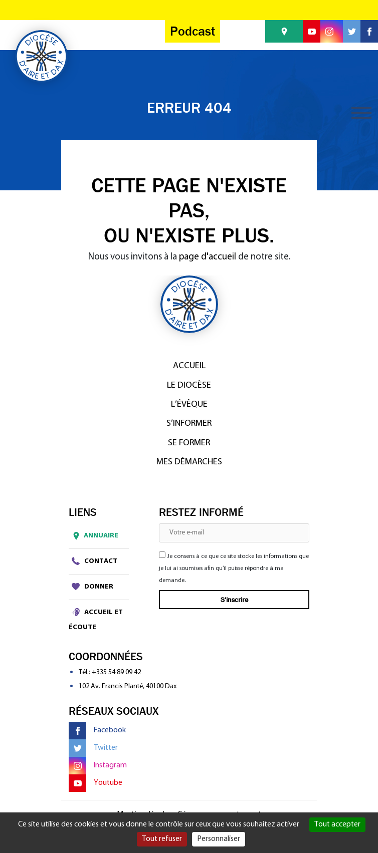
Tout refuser (162, 839)
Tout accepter (337, 824)
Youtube (95, 783)
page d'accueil (207, 257)
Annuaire (93, 535)
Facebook (97, 730)
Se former (189, 443)
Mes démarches (189, 462)
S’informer (189, 423)
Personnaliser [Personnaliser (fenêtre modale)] (218, 839)
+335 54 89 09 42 (116, 672)
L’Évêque (189, 404)
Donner (92, 587)
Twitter (93, 748)
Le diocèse (189, 385)
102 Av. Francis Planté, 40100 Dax (127, 686)
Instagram (98, 765)
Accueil (189, 366)
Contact (94, 561)
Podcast (192, 31)
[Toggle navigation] (361, 113)
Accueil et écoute (96, 619)
